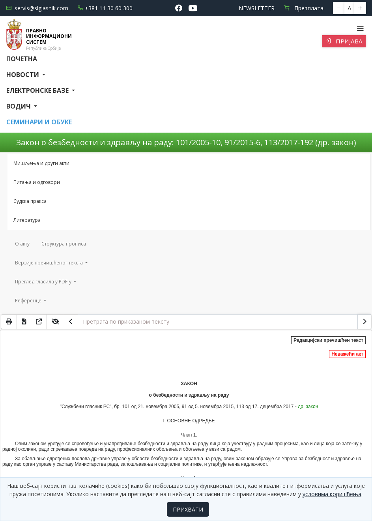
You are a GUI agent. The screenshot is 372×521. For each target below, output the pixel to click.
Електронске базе (38, 90)
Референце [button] (29, 300)
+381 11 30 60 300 (105, 8)
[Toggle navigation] (360, 28)
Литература (27, 220)
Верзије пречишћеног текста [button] (49, 262)
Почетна (21, 58)
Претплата (303, 8)
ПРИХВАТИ (188, 509)
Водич (19, 106)
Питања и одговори (36, 182)
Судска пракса (30, 201)
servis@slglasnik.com (37, 8)
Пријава (344, 41)
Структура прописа (63, 243)
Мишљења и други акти (41, 163)
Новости (23, 74)
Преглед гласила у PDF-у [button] (44, 281)
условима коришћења (332, 494)
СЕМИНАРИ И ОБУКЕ (39, 122)
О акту (22, 243)
